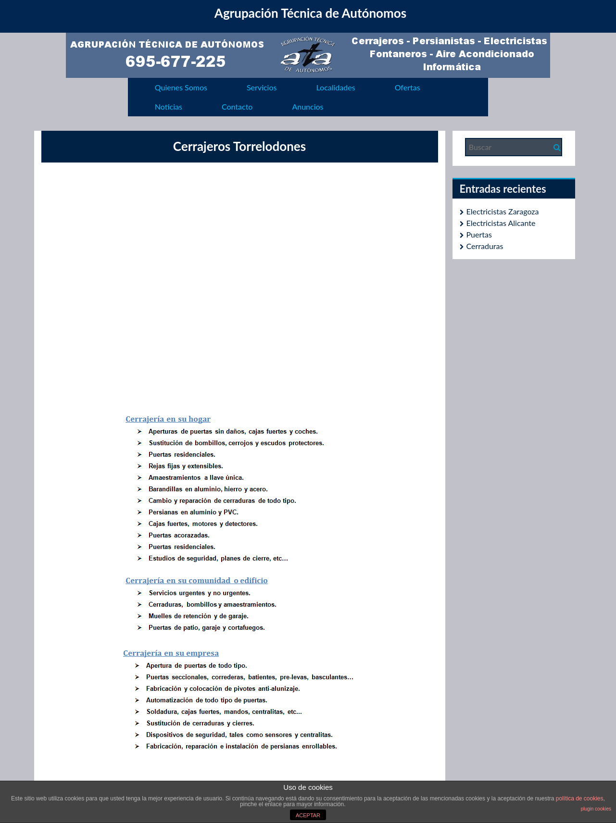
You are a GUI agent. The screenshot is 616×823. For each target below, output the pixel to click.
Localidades (335, 87)
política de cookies (579, 798)
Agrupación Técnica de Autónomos (310, 13)
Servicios (262, 87)
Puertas (479, 234)
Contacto (237, 106)
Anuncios (307, 106)
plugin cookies (596, 808)
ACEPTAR (308, 815)
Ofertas (407, 87)
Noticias (168, 106)
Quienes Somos (181, 87)
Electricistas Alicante (501, 222)
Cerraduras (484, 245)
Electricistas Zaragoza (502, 211)
